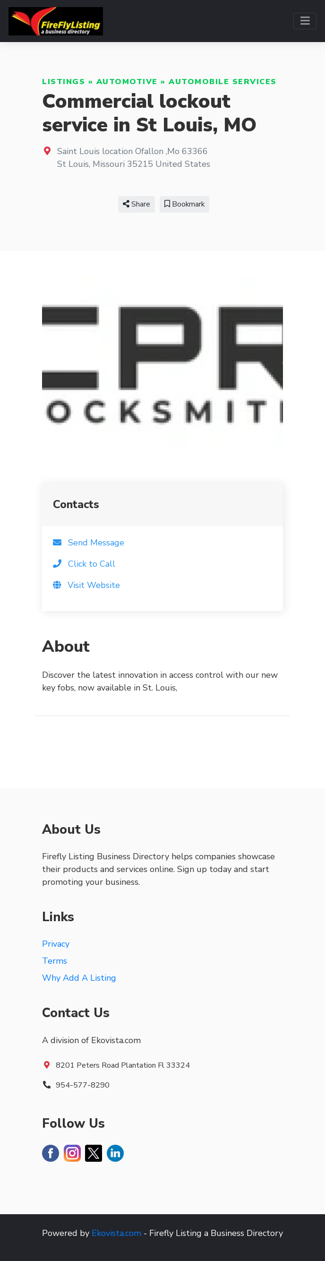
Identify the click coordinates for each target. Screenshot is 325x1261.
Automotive (127, 82)
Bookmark (184, 204)
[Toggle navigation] (304, 21)
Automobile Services (223, 82)
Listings (63, 82)
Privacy (55, 944)
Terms (54, 961)
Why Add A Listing (79, 978)
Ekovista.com (116, 1233)
